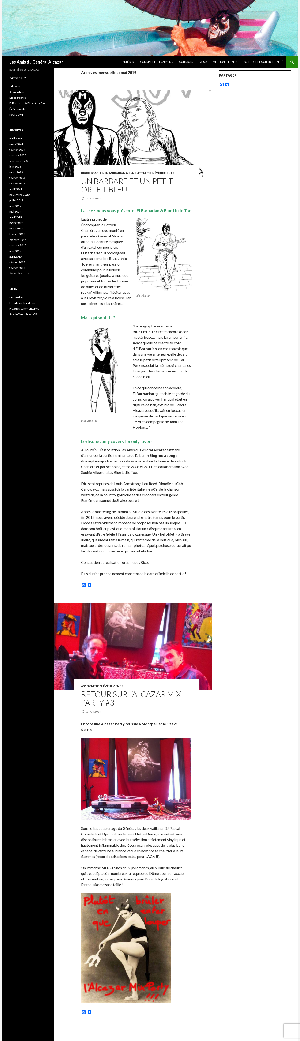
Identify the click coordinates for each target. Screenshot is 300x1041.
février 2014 (17, 268)
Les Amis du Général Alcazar (36, 61)
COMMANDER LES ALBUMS (156, 61)
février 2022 (17, 183)
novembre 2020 (19, 194)
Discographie (92, 173)
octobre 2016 (17, 239)
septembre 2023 (19, 161)
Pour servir (16, 114)
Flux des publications (22, 303)
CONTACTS (186, 61)
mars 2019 (16, 223)
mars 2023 (16, 172)
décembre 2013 (19, 273)
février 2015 (17, 262)
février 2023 (17, 178)
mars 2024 (16, 144)
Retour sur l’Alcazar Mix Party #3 (131, 698)
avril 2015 (15, 256)
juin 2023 (15, 166)
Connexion (16, 297)
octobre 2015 (17, 245)
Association (91, 686)
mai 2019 (15, 211)
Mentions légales (225, 61)
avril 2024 (15, 138)
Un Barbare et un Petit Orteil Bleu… (127, 185)
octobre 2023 (17, 155)
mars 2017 (16, 228)
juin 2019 (15, 206)
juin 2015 (15, 251)
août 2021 (15, 189)
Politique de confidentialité (263, 61)
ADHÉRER (128, 61)
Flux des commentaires (24, 308)
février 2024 (17, 149)
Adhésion (15, 86)
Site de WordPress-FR (23, 314)
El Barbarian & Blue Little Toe (129, 173)
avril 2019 (15, 217)
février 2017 (17, 234)
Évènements (164, 173)
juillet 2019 (16, 200)
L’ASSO (203, 61)
